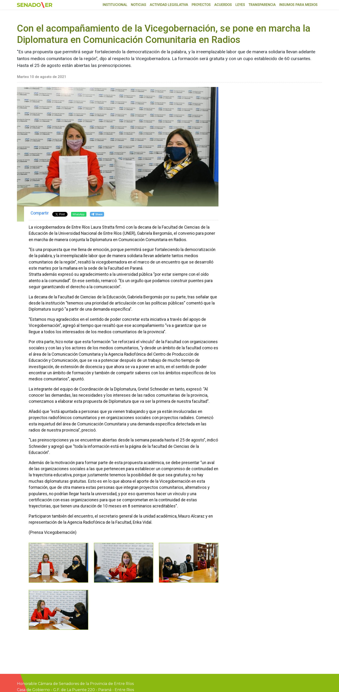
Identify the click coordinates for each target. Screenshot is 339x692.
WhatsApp (79, 214)
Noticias (138, 5)
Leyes (240, 5)
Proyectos (201, 5)
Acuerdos (223, 5)
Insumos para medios (298, 5)
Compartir (40, 213)
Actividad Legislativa (169, 5)
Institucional (115, 5)
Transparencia (262, 5)
